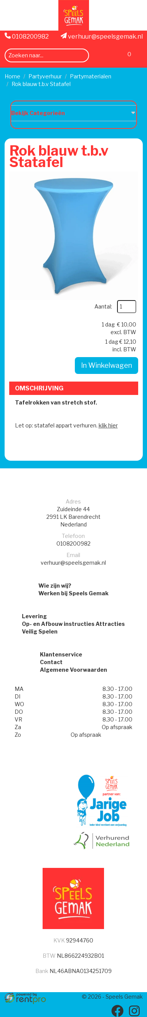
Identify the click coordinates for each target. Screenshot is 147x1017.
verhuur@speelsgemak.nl (102, 36)
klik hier (108, 425)
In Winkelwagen (106, 365)
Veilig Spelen (40, 631)
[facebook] (117, 1011)
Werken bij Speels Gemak (73, 593)
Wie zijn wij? (54, 585)
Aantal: (103, 306)
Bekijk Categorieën (73, 112)
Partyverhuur (45, 76)
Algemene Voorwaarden (73, 669)
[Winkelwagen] (125, 56)
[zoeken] (81, 55)
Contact (51, 662)
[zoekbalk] (47, 55)
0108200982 (27, 36)
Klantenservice (61, 654)
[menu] (138, 55)
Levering (34, 616)
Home (12, 76)
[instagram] (134, 1011)
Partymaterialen (90, 76)
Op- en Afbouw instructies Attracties (73, 624)
